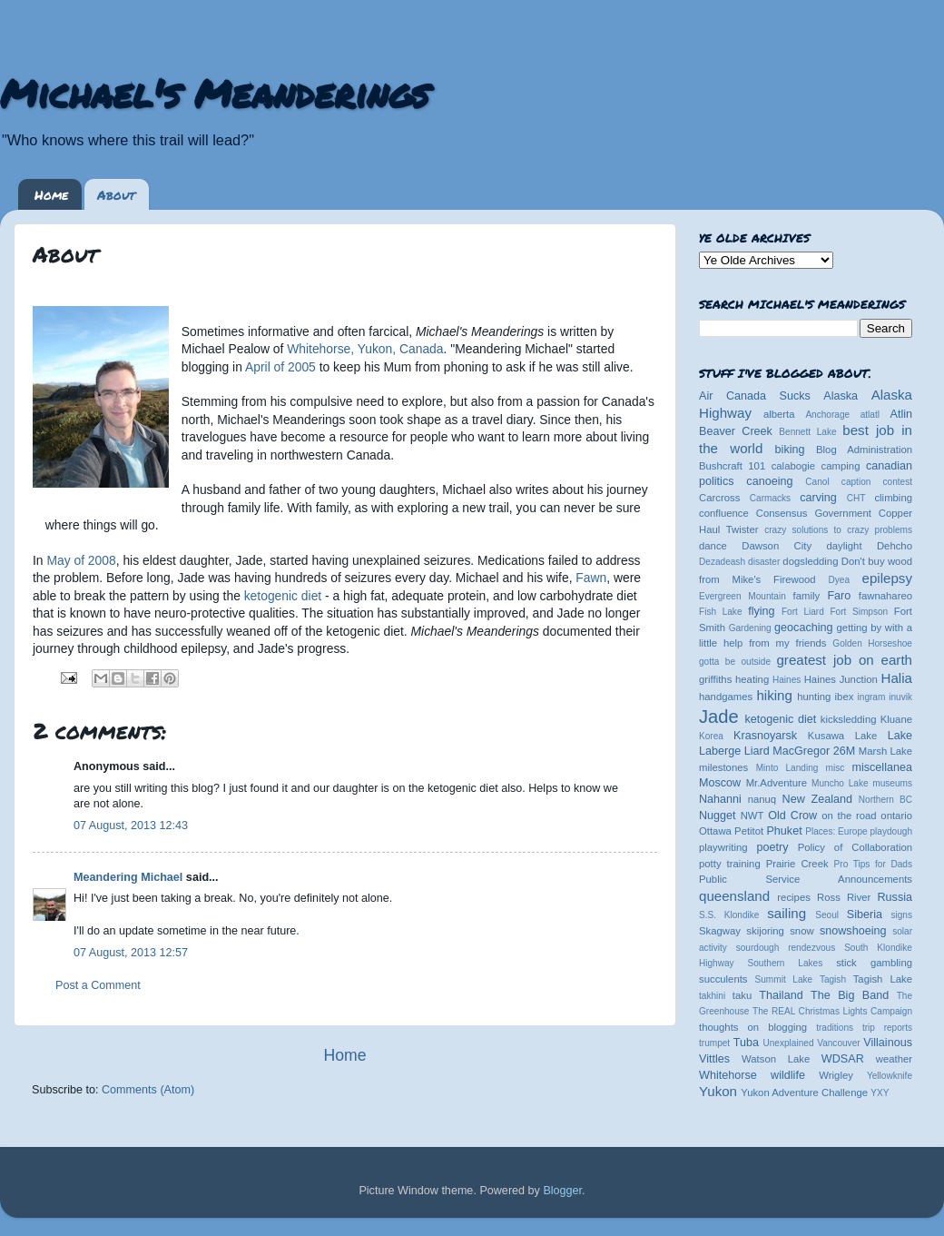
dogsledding (810, 561)
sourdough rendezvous (786, 948)
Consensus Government (813, 513)
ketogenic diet (283, 595)
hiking (774, 695)
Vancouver (838, 1043)
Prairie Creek (797, 863)
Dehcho (894, 545)
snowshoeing (853, 931)
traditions (834, 1028)
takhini (712, 996)
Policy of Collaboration (855, 847)
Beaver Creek (735, 431)
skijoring (765, 930)
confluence (724, 513)
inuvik (900, 697)
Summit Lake (784, 979)
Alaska (840, 396)
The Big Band (850, 995)
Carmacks (770, 498)
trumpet (714, 1043)
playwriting (723, 847)
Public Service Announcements (805, 879)
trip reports (887, 1028)
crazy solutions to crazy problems (838, 530)
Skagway (720, 930)
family (807, 595)
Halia (896, 678)
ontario (896, 815)
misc (835, 768)
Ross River (843, 897)
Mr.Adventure (776, 782)
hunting (814, 696)
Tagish (833, 979)
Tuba (746, 1042)
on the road (848, 815)
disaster (764, 562)
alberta (779, 414)
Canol (817, 482)
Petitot (748, 831)
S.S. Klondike (729, 915)
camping (840, 465)
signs (901, 915)
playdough (891, 831)
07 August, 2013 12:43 (131, 825)
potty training (730, 863)
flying (761, 611)
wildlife (788, 1075)
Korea (711, 736)
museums (892, 783)
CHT (856, 498)
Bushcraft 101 (732, 465)
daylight (843, 545)
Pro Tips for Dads (873, 864)
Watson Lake (776, 1058)
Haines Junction (841, 679)
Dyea (840, 580)
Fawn (590, 577)
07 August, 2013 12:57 (131, 952)
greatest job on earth (844, 659)
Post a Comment (98, 985)
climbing (893, 497)
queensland (734, 896)
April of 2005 (280, 367)
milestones (723, 767)
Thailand (780, 995)
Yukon (718, 1091)
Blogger (562, 1190)
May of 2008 (80, 560)
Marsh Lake (885, 751)
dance (713, 545)
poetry (772, 847)
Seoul (827, 915)
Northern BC (885, 800)
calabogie (794, 465)
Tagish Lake (882, 979)
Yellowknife (889, 1076)
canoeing (769, 481)
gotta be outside (735, 662)
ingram (872, 697)
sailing (786, 913)
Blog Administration (864, 449)
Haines (786, 680)
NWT (752, 815)
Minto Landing (787, 768)
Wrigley (836, 1075)
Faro (839, 595)
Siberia (864, 914)
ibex (844, 696)
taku (742, 995)
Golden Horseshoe (872, 643)
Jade (719, 717)
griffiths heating (734, 679)
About (116, 194)
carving (818, 497)
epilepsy (887, 578)
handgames (725, 696)
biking (790, 449)
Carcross (719, 497)
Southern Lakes (785, 963)
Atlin (901, 414)
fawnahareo (885, 595)
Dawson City (776, 545)
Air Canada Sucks (755, 396)
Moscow (720, 782)
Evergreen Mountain (742, 596)
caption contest (876, 482)
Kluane (896, 719)
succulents (723, 979)
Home (51, 194)
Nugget (717, 815)
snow (801, 930)
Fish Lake (720, 612)
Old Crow (792, 815)
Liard (757, 751)
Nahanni (720, 799)
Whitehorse (728, 1075)
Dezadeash (722, 562)
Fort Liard (803, 612)
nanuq (762, 799)
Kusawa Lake (842, 735)
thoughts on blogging (753, 1027)
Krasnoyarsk (765, 735)
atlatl (870, 415)
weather (894, 1058)
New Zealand (817, 799)
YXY (879, 1093)
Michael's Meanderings (214, 92)
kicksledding (849, 719)
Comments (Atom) (148, 1089)
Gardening (750, 628)
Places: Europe (836, 831)
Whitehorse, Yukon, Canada (365, 348)
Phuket (783, 831)
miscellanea (881, 767)
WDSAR (842, 1059)
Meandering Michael (128, 877)
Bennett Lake (807, 432)
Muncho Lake (839, 783)
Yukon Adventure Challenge (804, 1092)
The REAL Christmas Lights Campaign (832, 1011)
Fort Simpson (859, 612)
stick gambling (874, 962)
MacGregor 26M (813, 751)
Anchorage (827, 415)
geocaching (803, 627)
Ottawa (715, 831)
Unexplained (787, 1043)
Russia (895, 897)
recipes (794, 897)
